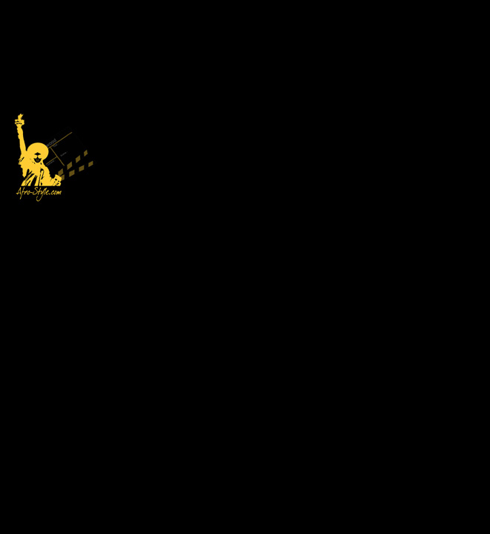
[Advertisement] (294, 104)
